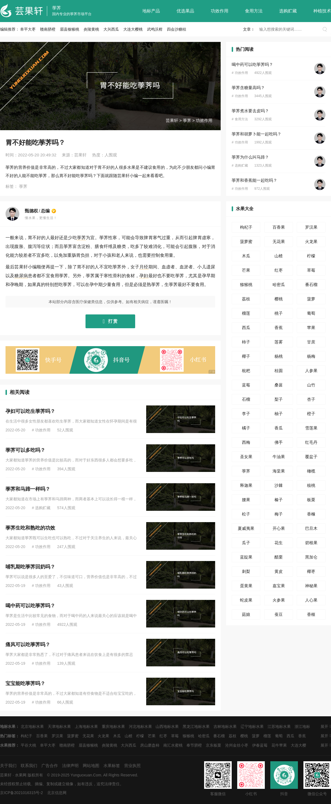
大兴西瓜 (111, 29)
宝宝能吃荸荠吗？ (25, 683)
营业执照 (132, 765)
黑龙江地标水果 (196, 726)
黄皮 (278, 571)
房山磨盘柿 (149, 745)
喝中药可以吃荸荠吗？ (30, 605)
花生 (278, 542)
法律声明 (70, 765)
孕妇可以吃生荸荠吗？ (30, 411)
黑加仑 (311, 557)
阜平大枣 (28, 29)
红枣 (278, 270)
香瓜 (278, 428)
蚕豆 (278, 614)
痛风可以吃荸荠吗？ (28, 644)
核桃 (311, 485)
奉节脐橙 (194, 745)
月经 (143, 267)
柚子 (278, 413)
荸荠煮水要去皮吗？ (250, 110)
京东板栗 (213, 745)
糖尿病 (21, 275)
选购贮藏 (288, 11)
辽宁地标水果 (252, 726)
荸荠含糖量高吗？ (248, 87)
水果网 (20, 775)
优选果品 (185, 11)
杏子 (311, 399)
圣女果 (246, 456)
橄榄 (311, 471)
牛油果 (279, 456)
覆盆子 (311, 456)
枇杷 (246, 370)
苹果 (311, 327)
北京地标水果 (32, 726)
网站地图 (91, 765)
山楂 (278, 255)
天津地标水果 (59, 726)
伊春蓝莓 (260, 745)
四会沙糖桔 (176, 29)
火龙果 (311, 241)
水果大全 (244, 208)
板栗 (311, 499)
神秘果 (311, 585)
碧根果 (311, 542)
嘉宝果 (279, 585)
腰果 (246, 499)
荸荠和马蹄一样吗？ (28, 489)
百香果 (279, 227)
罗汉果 (311, 227)
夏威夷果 (246, 528)
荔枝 (246, 299)
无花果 (279, 241)
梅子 (278, 514)
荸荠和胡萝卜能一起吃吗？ (256, 134)
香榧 (311, 614)
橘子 (246, 428)
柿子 (246, 342)
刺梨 (246, 571)
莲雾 (278, 342)
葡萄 (311, 313)
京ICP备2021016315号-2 (21, 792)
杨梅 (311, 356)
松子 (246, 514)
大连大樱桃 (133, 29)
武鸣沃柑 (154, 29)
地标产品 (151, 11)
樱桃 (278, 299)
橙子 (311, 413)
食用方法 (254, 11)
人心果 (311, 600)
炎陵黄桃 (91, 29)
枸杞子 (246, 227)
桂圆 (278, 370)
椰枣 (311, 571)
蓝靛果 (246, 557)
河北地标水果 (140, 726)
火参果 (279, 600)
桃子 (278, 313)
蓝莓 (246, 385)
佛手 (278, 442)
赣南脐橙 (47, 29)
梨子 (278, 399)
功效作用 (219, 11)
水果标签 (111, 765)
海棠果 (279, 471)
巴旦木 (311, 528)
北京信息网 (56, 792)
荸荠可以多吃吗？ (25, 450)
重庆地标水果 (113, 726)
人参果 (311, 370)
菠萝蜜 (246, 241)
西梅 (246, 442)
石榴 (246, 399)
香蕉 (278, 327)
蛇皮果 (246, 600)
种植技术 (322, 11)
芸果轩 (172, 120)
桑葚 (278, 385)
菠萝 (311, 299)
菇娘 (246, 614)
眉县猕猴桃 (69, 29)
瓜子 (246, 542)
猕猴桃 (246, 284)
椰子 (246, 356)
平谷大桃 (28, 745)
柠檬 (311, 255)
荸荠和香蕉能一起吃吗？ (254, 180)
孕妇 (143, 275)
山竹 (311, 385)
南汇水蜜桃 (173, 745)
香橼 (311, 514)
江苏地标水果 (279, 726)
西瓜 (246, 327)
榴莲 (246, 313)
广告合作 (49, 765)
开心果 (279, 528)
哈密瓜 (279, 284)
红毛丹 (311, 442)
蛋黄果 (246, 585)
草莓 (311, 270)
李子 (246, 413)
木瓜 (246, 255)
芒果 (246, 270)
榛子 (278, 499)
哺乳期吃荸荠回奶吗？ (30, 567)
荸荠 (56, 8)
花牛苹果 (279, 745)
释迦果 (246, 485)
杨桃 (278, 356)
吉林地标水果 (225, 726)
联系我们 (29, 765)
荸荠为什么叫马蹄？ (250, 157)
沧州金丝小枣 (236, 745)
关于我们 (8, 765)
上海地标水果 (86, 726)
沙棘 (278, 485)
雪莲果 (311, 428)
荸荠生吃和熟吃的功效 (30, 528)
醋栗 (278, 557)
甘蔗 (311, 342)
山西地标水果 (167, 726)
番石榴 (311, 284)
